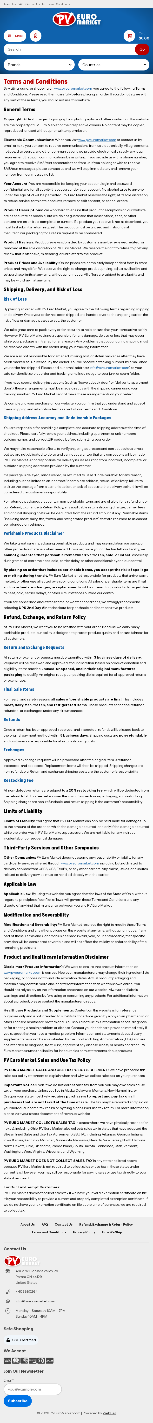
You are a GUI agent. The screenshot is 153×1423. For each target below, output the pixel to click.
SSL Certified (21, 1339)
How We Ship (112, 1232)
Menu (13, 36)
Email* (9, 1380)
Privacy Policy (84, 1232)
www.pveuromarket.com (73, 88)
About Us (10, 4)
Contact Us (32, 4)
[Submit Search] (142, 49)
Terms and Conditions (56, 4)
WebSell (109, 1413)
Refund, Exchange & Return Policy (106, 1224)
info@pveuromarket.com (109, 367)
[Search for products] (73, 49)
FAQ (21, 4)
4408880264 (27, 1291)
